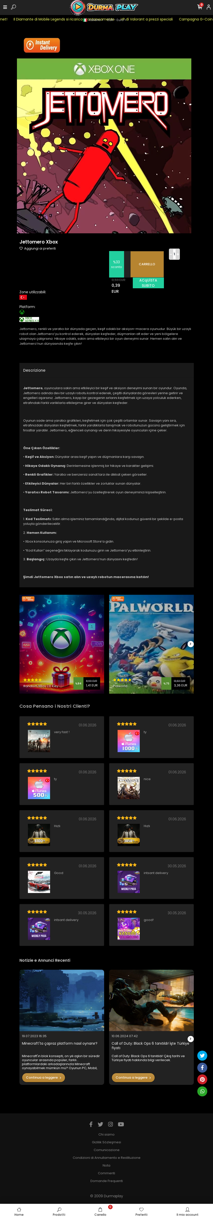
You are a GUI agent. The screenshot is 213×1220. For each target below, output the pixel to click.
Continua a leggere (43, 1077)
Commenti (106, 1173)
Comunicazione (107, 1150)
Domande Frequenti (106, 1181)
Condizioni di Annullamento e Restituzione (107, 1157)
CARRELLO (147, 264)
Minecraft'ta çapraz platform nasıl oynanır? (59, 1043)
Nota (106, 1165)
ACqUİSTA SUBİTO (148, 283)
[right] (190, 644)
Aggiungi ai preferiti (37, 248)
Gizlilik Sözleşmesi (106, 1142)
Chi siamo (106, 1134)
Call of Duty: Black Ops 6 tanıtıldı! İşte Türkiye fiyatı (150, 1045)
